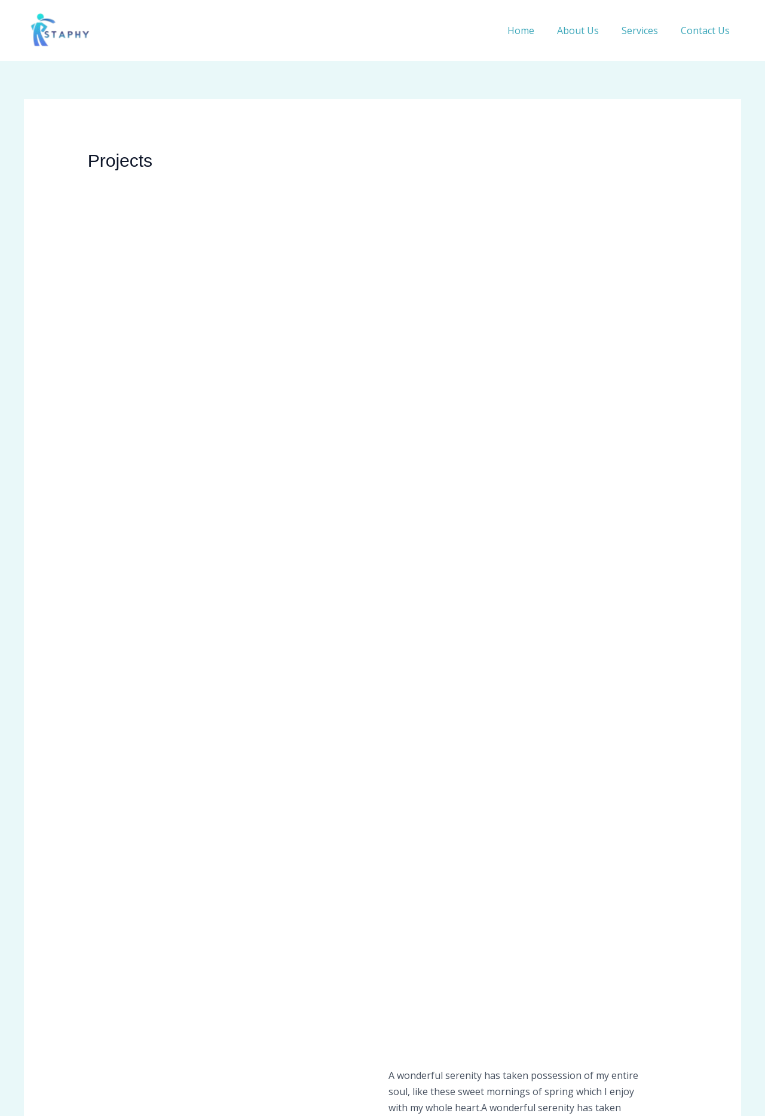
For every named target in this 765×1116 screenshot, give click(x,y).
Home (533, 30)
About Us (587, 30)
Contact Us (707, 30)
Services (645, 30)
